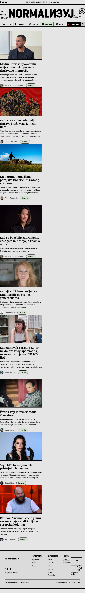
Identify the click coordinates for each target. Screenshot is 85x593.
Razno (60, 24)
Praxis (7, 24)
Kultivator (20, 24)
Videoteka (73, 24)
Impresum (35, 560)
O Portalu (4, 10)
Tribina (33, 24)
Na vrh (77, 561)
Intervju (47, 24)
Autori (3, 15)
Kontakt (4, 18)
